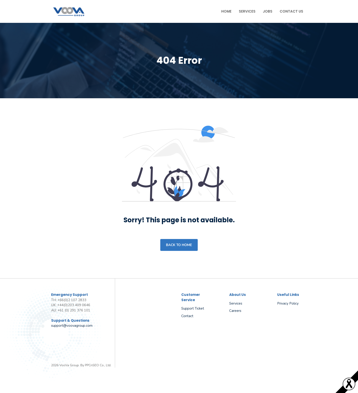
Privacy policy (288, 303)
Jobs (267, 11)
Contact (187, 316)
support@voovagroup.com (71, 325)
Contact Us (291, 11)
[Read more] (349, 389)
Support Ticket (192, 308)
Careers (235, 310)
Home (226, 11)
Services (247, 11)
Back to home (179, 245)
